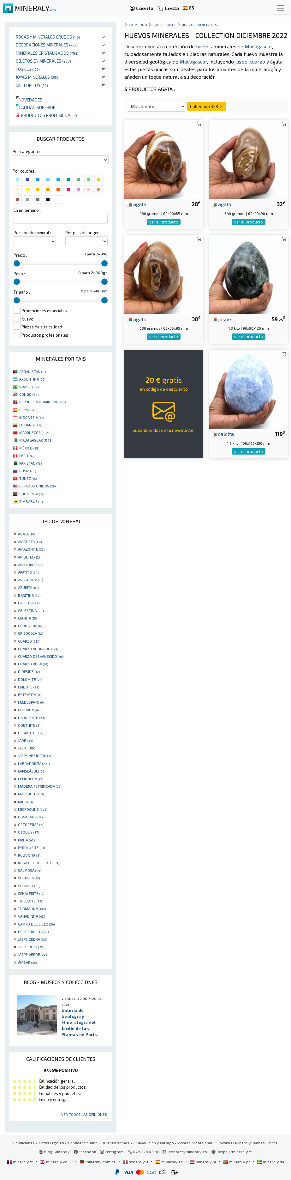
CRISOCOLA (30, 633)
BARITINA (29, 595)
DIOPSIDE (29, 671)
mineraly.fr (20, 1161)
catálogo (138, 24)
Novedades (29, 99)
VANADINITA (31, 916)
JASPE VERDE (32, 954)
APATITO (28, 572)
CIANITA (27, 618)
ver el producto (163, 221)
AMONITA (29, 557)
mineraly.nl (203, 1161)
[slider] (17, 263)
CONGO (29, 394)
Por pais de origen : (83, 232)
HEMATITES (30, 733)
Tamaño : (22, 292)
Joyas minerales (38, 77)
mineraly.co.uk (57, 1161)
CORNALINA (30, 625)
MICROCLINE (32, 809)
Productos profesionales (46, 115)
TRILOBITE (30, 901)
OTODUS (28, 832)
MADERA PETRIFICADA (39, 786)
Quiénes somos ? (117, 1142)
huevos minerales (199, 24)
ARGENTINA (32, 379)
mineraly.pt (237, 1161)
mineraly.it (136, 1161)
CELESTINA (31, 610)
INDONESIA (31, 417)
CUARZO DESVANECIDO (40, 656)
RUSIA (27, 470)
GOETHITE (29, 725)
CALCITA (28, 603)
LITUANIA (30, 425)
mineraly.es (169, 1161)
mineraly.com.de (98, 1161)
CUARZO (29, 641)
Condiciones (24, 1142)
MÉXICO (29, 448)
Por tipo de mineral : (32, 232)
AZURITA (28, 587)
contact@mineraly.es (188, 1151)
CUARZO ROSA (33, 664)
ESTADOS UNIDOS (37, 486)
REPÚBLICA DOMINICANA (42, 402)
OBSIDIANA (30, 817)
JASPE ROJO (31, 947)
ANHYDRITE (30, 564)
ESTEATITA (30, 694)
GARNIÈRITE (31, 717)
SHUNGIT (29, 885)
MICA (25, 801)
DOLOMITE (30, 679)
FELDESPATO (31, 702)
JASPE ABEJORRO (35, 755)
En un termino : (27, 210)
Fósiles (28, 69)
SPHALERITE (31, 893)
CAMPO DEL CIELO (36, 924)
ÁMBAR (27, 962)
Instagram (112, 1151)
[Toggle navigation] (280, 8)
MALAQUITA (31, 794)
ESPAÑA (28, 409)
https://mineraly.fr (235, 1151)
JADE (25, 740)
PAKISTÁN (30, 463)
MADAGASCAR (35, 440)
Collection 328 (206, 106)
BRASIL (29, 386)
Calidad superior (36, 107)
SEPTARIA (29, 878)
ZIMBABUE (31, 501)
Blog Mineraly (54, 1151)
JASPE (27, 748)
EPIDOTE (28, 687)
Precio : (20, 255)
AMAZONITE (31, 549)
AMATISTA (30, 541)
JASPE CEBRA (32, 939)
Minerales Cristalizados (47, 53)
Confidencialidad (83, 1142)
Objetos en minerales (43, 61)
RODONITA (29, 855)
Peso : (19, 273)
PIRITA (26, 840)
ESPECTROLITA (33, 931)
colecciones (164, 24)
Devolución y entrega (155, 1142)
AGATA (27, 534)
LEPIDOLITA (30, 778)
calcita (223, 434)
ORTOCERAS (31, 824)
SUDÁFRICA (31, 494)
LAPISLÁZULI (31, 771)
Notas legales (51, 1142)
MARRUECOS (34, 432)
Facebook (85, 1151)
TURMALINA (32, 908)
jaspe (221, 319)
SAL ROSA (29, 870)
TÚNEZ (28, 478)
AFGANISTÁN (33, 371)
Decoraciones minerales (47, 44)
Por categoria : (26, 151)
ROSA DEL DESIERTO (38, 862)
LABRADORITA (34, 763)
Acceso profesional (195, 1142)
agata (136, 204)
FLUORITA (29, 709)
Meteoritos (32, 85)
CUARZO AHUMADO (38, 648)
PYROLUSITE (31, 847)
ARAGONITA (30, 580)
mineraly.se (270, 1161)
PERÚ (26, 455)
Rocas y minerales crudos (48, 37)
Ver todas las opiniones (84, 1114)
